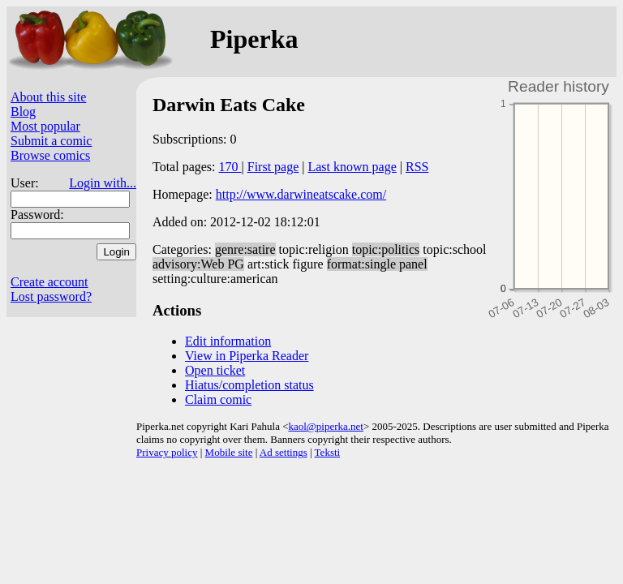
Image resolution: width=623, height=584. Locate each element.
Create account (49, 282)
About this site (48, 97)
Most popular (45, 126)
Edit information (228, 341)
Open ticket (215, 370)
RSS (417, 167)
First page (273, 167)
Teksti (328, 452)
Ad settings (283, 452)
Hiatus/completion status (249, 385)
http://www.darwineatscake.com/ (301, 194)
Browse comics (50, 155)
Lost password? (51, 296)
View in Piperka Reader (246, 356)
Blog (23, 111)
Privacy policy (166, 452)
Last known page (351, 167)
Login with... (102, 183)
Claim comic (218, 399)
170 (230, 167)
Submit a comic (51, 141)
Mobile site (229, 452)
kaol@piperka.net (325, 426)
